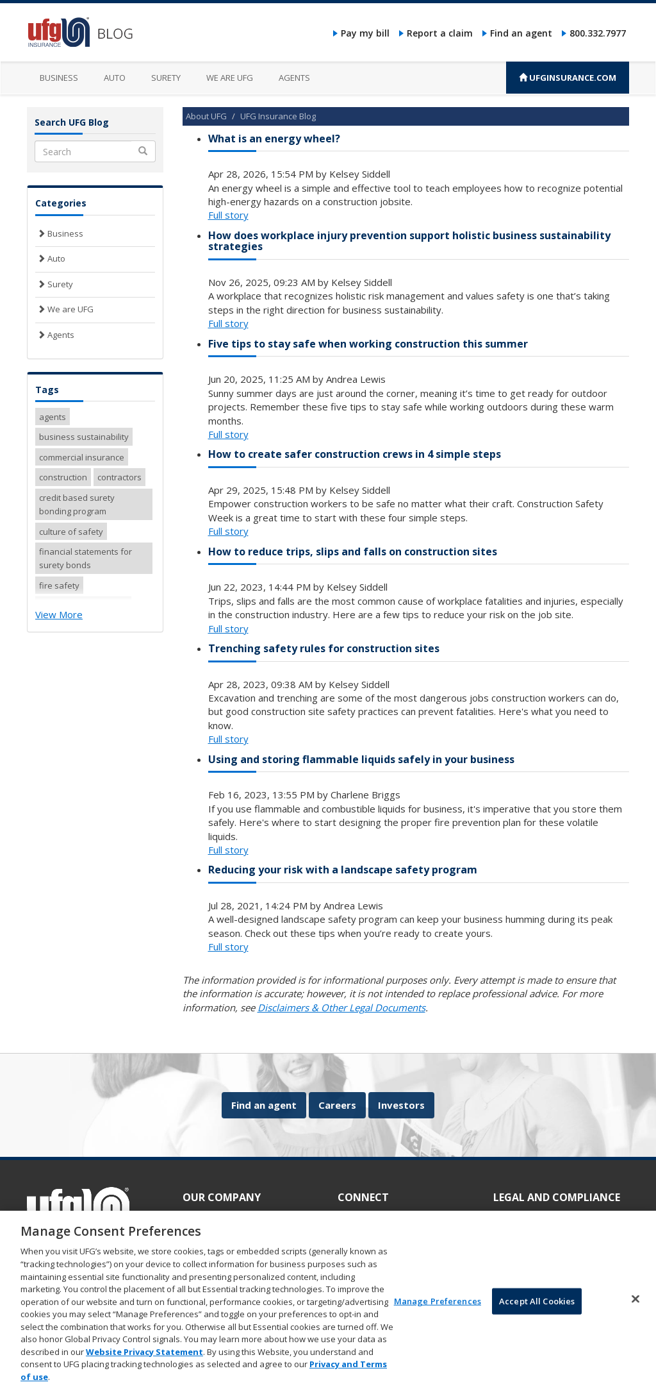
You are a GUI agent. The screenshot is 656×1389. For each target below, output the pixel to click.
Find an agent (521, 33)
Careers (337, 1105)
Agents (294, 77)
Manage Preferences (437, 1314)
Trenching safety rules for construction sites (323, 648)
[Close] (635, 1313)
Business (59, 77)
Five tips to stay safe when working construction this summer (368, 344)
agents (52, 417)
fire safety (59, 585)
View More (59, 614)
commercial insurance (81, 457)
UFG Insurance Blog (278, 116)
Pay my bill (365, 33)
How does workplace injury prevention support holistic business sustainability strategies (409, 241)
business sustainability (84, 436)
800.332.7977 (598, 33)
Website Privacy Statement (144, 1365)
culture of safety (71, 531)
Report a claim (440, 33)
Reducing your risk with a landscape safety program (342, 870)
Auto (115, 77)
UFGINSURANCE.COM (567, 77)
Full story (228, 214)
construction (63, 477)
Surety (166, 77)
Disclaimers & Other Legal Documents (341, 1007)
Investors (401, 1105)
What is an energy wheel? (274, 138)
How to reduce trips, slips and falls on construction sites (352, 551)
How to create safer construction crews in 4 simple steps (354, 454)
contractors (119, 477)
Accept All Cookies (537, 1314)
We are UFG (229, 77)
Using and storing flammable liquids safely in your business (361, 759)
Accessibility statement (537, 1217)
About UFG (206, 116)
